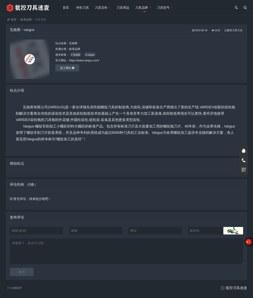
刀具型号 (163, 7)
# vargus (89, 55)
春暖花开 (17, 288)
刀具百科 (101, 7)
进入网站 (67, 68)
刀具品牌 (141, 7)
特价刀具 (82, 7)
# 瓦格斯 (75, 55)
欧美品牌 (26, 19)
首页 (66, 7)
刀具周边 (123, 7)
